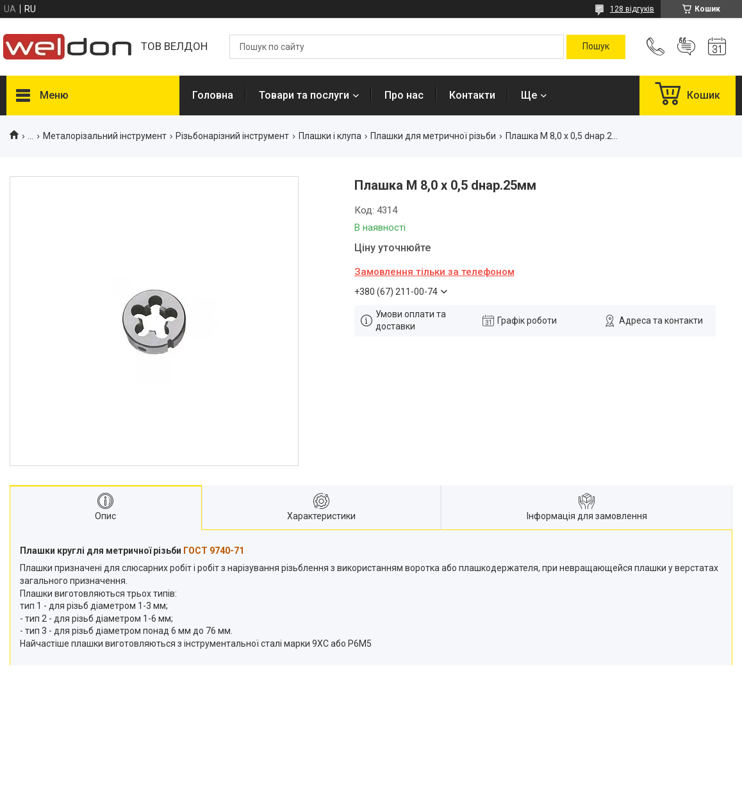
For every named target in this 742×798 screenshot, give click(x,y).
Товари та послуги (304, 95)
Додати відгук (686, 47)
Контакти (472, 95)
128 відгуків (632, 8)
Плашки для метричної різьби (433, 136)
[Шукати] (595, 47)
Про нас (404, 95)
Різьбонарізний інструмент (232, 136)
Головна (212, 95)
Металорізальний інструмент (105, 136)
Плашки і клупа (330, 136)
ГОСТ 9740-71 (213, 550)
